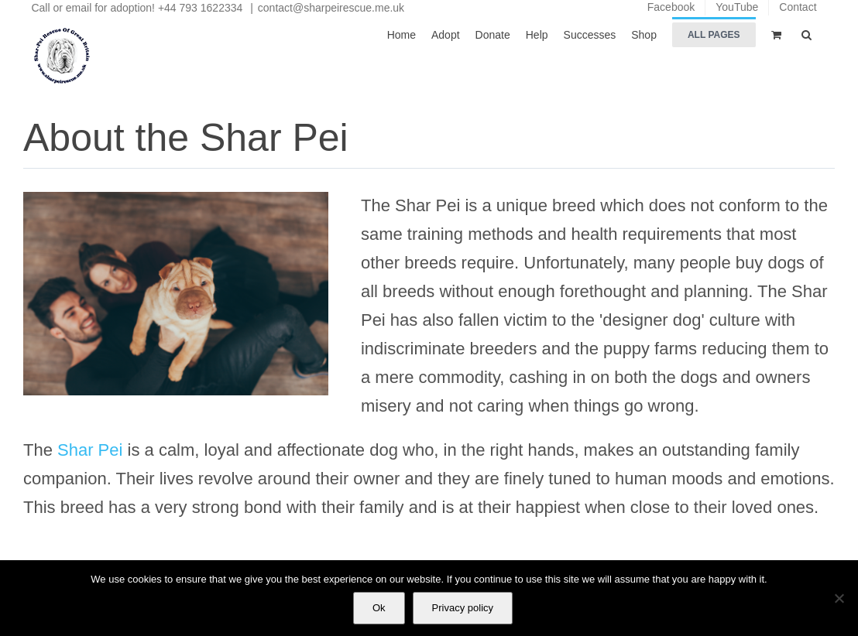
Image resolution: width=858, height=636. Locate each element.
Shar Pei (89, 450)
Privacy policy (462, 608)
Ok (379, 608)
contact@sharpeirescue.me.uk (331, 8)
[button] (806, 33)
